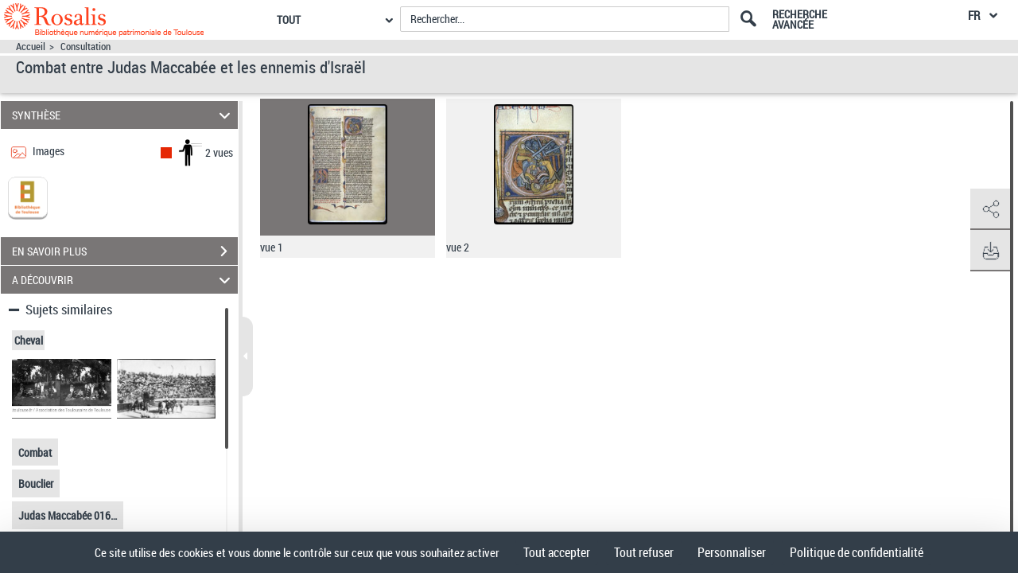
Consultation (85, 46)
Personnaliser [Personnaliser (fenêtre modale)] (731, 552)
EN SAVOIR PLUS (125, 251)
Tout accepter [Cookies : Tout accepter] (556, 552)
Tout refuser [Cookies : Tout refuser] (644, 552)
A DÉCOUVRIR (123, 280)
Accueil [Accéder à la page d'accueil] (30, 46)
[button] (990, 209)
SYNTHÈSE (123, 115)
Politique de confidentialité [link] (856, 552)
